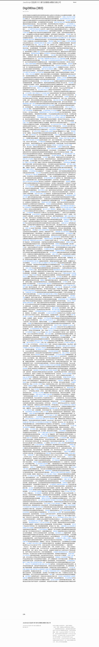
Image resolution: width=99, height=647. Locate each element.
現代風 (40, 384)
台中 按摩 (45, 411)
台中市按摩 (53, 110)
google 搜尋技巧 (53, 37)
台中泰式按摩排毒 (39, 444)
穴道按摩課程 (62, 430)
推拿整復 (26, 512)
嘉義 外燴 (37, 193)
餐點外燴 (37, 340)
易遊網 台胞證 (45, 496)
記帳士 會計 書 (58, 287)
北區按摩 (45, 463)
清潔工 (41, 328)
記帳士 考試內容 (56, 245)
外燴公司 (57, 134)
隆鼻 (71, 153)
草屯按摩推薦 (68, 195)
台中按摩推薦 (60, 145)
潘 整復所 (53, 500)
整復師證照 (40, 115)
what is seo (33, 226)
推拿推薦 (64, 126)
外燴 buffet (55, 67)
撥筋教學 (62, 250)
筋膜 (62, 264)
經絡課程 (55, 531)
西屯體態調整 (50, 437)
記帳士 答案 (61, 443)
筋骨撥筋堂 (47, 53)
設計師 (44, 422)
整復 (72, 242)
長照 (33, 543)
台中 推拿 (62, 240)
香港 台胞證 (45, 60)
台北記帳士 (35, 384)
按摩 (71, 295)
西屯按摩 (34, 275)
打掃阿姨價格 (40, 117)
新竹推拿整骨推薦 (48, 178)
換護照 (39, 105)
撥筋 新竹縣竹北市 (31, 342)
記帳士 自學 (55, 254)
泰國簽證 (68, 242)
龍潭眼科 (48, 406)
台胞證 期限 (26, 108)
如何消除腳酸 (57, 365)
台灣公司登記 (37, 131)
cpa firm (47, 418)
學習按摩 (73, 505)
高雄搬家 (31, 527)
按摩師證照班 (30, 302)
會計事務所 (28, 576)
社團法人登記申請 (67, 17)
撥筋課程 (35, 462)
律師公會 (27, 72)
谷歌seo (66, 517)
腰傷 (26, 50)
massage (38, 332)
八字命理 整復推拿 (43, 529)
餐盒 (45, 283)
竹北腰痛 (46, 249)
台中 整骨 (72, 18)
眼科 (70, 273)
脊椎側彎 (71, 207)
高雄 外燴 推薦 (64, 207)
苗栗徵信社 (63, 129)
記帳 (31, 569)
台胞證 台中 (33, 467)
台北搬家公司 (58, 538)
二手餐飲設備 (65, 273)
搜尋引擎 (67, 18)
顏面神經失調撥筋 (47, 67)
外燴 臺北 (36, 261)
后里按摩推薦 (61, 299)
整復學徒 (52, 418)
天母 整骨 (70, 82)
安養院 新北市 (34, 31)
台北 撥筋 (45, 157)
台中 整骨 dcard (70, 37)
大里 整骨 (62, 401)
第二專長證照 (42, 347)
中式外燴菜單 (52, 127)
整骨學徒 (51, 41)
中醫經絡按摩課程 (48, 238)
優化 (39, 51)
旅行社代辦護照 (70, 441)
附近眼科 (40, 562)
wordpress (70, 456)
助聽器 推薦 (65, 484)
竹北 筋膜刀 (30, 316)
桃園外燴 (48, 294)
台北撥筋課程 (41, 569)
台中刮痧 (46, 127)
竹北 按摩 (38, 496)
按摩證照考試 (48, 470)
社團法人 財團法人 (67, 538)
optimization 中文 (40, 240)
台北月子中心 (68, 269)
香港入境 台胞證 (57, 512)
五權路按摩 (28, 292)
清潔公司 (54, 458)
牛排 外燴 (42, 522)
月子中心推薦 (48, 415)
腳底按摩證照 (30, 261)
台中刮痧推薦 (51, 60)
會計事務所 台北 (40, 349)
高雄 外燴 (66, 138)
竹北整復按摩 (34, 564)
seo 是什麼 (36, 475)
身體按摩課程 (31, 290)
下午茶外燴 (43, 406)
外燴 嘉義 (53, 55)
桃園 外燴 (44, 69)
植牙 (41, 418)
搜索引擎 (42, 43)
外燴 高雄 (50, 351)
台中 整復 (66, 342)
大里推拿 (72, 122)
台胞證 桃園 (34, 145)
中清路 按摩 (26, 32)
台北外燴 (33, 263)
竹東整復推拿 (27, 207)
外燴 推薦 (32, 72)
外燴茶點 (54, 145)
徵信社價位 (32, 39)
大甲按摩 (68, 20)
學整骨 (67, 231)
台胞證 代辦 (30, 562)
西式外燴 (33, 134)
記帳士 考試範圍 (44, 340)
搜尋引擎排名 (30, 169)
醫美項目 (29, 145)
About (74, 2)
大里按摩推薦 (28, 110)
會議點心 (59, 77)
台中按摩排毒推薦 (66, 256)
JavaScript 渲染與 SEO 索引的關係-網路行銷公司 (42, 2)
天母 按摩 (38, 172)
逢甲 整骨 (69, 164)
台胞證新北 (61, 380)
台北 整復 (59, 276)
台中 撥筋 (63, 200)
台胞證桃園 (36, 181)
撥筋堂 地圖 (67, 451)
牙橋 (30, 86)
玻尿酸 (29, 323)
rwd (36, 72)
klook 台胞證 (47, 503)
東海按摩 (65, 70)
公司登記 (53, 503)
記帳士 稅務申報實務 (30, 63)
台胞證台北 (49, 43)
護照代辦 (54, 313)
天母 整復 (35, 392)
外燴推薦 (39, 491)
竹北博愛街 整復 (41, 294)
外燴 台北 (45, 89)
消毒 (54, 178)
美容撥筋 (63, 424)
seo (40, 266)
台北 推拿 (40, 89)
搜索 (73, 138)
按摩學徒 (70, 70)
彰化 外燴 (48, 112)
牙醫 (33, 230)
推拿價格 (25, 368)
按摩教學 (41, 344)
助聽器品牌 (33, 240)
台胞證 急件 (57, 356)
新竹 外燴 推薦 (30, 140)
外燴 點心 (69, 301)
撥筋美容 (49, 283)
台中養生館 (37, 245)
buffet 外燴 (51, 249)
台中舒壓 (45, 95)
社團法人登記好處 (30, 74)
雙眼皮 (43, 498)
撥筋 (56, 408)
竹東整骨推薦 (52, 571)
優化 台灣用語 (54, 294)
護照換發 (43, 266)
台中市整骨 (33, 429)
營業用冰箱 (46, 37)
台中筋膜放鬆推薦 (34, 328)
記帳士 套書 (28, 268)
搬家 (66, 216)
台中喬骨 (66, 50)
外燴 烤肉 (34, 105)
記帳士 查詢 (32, 103)
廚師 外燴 (29, 96)
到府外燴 (27, 174)
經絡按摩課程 (67, 162)
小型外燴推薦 (38, 311)
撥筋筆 (26, 290)
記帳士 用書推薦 (45, 58)
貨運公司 (46, 344)
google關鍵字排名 (65, 65)
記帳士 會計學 (48, 332)
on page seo (50, 311)
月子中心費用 (54, 115)
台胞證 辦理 (71, 553)
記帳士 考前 (26, 122)
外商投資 (48, 204)
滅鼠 (66, 160)
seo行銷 (50, 321)
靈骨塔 (70, 76)
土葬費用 (40, 396)
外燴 (24, 50)
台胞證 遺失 (62, 117)
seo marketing (35, 86)
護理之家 (41, 127)
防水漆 (54, 328)
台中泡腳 (36, 140)
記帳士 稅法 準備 (46, 564)
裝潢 (39, 58)
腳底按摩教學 (52, 129)
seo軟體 (66, 96)
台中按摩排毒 (28, 332)
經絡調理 (68, 181)
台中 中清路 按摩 (44, 81)
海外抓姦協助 (31, 520)
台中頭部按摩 (63, 437)
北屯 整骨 (36, 389)
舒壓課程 (59, 147)
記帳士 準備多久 (53, 474)
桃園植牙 (42, 280)
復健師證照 (66, 219)
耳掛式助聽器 (59, 500)
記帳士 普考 (41, 44)
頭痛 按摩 (49, 394)
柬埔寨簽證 (63, 79)
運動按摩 (59, 155)
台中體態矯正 (53, 484)
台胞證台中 (38, 93)
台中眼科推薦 (46, 110)
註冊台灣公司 (53, 263)
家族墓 (43, 202)
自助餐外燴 (68, 245)
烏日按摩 (62, 481)
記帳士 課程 (62, 169)
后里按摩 (27, 185)
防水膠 (39, 564)
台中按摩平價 (31, 29)
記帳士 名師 (43, 193)
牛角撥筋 (68, 34)
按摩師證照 (33, 192)
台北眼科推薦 (40, 283)
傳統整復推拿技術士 (44, 31)
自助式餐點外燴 (62, 37)
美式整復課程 (50, 69)
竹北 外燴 (67, 169)
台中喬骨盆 (65, 60)
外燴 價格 (62, 245)
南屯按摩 (69, 150)
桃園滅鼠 (57, 557)
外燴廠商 (73, 382)
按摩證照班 (55, 403)
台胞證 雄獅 (32, 413)
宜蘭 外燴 (25, 541)
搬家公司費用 (56, 311)
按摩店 (65, 285)
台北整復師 (69, 373)
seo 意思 (51, 81)
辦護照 (24, 285)
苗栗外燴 (25, 578)
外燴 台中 (60, 124)
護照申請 (57, 250)
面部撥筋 (42, 514)
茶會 (50, 58)
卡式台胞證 (41, 392)
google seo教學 (49, 131)
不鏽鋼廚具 (30, 385)
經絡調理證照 (58, 60)
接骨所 (68, 89)
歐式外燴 (62, 18)
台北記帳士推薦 (45, 93)
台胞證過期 (36, 43)
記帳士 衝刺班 (52, 278)
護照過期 (35, 370)
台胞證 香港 (48, 569)
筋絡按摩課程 (28, 411)
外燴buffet (37, 29)
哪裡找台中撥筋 (55, 472)
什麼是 (74, 25)
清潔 (69, 477)
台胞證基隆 (62, 58)
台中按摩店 (30, 159)
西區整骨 (58, 237)
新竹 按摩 (38, 520)
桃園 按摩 (69, 449)
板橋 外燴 (56, 22)
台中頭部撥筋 (70, 24)
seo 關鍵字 (72, 342)
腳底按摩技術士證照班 (59, 269)
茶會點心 (61, 138)
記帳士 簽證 (71, 555)
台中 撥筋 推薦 (66, 153)
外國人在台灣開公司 (70, 107)
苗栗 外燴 (38, 394)
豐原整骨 (30, 377)
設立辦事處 (65, 404)
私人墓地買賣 (39, 463)
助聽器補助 (52, 408)
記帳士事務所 (26, 569)
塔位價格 (54, 155)
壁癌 (26, 197)
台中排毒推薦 (69, 233)
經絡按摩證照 (67, 576)
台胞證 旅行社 (64, 223)
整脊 (51, 574)
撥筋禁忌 (25, 95)
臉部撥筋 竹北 (59, 503)
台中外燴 (67, 491)
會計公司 (45, 209)
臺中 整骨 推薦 (55, 309)
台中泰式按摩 (41, 370)
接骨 (72, 557)
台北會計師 (49, 313)
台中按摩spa (31, 269)
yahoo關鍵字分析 (45, 263)
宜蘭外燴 (29, 410)
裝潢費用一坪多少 (68, 221)
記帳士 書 (27, 228)
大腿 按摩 (37, 406)
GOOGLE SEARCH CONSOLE (32, 418)
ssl (72, 337)
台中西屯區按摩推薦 (71, 41)
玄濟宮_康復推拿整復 (43, 230)
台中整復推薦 (30, 212)
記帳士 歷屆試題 (39, 37)
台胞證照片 (68, 472)
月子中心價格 (41, 432)
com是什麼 (72, 567)
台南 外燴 (62, 231)
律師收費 (57, 231)
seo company (64, 477)
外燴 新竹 (57, 65)
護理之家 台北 (55, 58)
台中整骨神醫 (62, 115)
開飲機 (38, 53)
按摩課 (57, 243)
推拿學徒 (44, 311)
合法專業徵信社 (68, 25)
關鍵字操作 (49, 422)
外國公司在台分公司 (50, 432)
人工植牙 (71, 259)
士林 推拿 (30, 489)
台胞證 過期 (70, 216)
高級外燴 (59, 41)
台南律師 (73, 576)
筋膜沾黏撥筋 (55, 308)
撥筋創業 (33, 53)
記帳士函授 (62, 22)
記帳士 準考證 (47, 117)
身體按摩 (70, 63)
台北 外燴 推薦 (55, 112)
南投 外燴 (26, 240)
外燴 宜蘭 (53, 237)
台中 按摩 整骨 (32, 491)
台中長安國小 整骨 (30, 93)
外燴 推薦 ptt (72, 205)
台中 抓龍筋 (54, 327)
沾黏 (54, 100)
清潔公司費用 (38, 543)
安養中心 (39, 88)
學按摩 (57, 316)
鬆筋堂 (58, 79)
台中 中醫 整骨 (46, 88)
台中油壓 (50, 328)
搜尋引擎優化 (49, 370)
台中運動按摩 (41, 141)
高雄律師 (41, 365)
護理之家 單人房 (51, 320)
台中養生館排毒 (47, 115)
